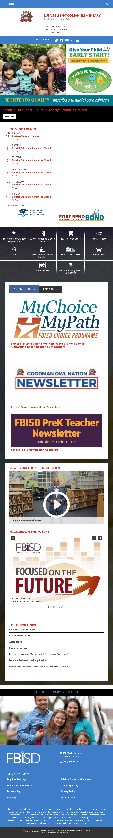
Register (9, 116)
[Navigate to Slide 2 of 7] (100, 538)
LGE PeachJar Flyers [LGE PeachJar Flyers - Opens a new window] (19, 635)
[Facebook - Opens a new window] (61, 40)
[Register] (56, 75)
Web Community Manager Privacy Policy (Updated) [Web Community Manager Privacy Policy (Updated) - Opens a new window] (74, 830)
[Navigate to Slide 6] (62, 607)
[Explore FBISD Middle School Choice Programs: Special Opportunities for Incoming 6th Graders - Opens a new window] (47, 345)
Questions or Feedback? (48, 830)
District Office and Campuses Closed (31, 148)
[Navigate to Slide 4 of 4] (103, 48)
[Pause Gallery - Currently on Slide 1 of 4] (107, 48)
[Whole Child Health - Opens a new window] (71, 251)
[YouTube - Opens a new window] (67, 40)
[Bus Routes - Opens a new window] (99, 251)
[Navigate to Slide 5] (59, 607)
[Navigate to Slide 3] (54, 607)
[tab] (24, 289)
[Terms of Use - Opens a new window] (83, 797)
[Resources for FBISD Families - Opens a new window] (42, 252)
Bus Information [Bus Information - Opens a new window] (18, 647)
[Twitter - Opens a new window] (56, 40)
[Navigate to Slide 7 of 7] (94, 538)
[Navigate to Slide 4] (56, 607)
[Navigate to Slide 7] (64, 607)
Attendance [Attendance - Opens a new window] (15, 641)
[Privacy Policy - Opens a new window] (83, 791)
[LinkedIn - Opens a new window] (77, 40)
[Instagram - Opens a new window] (72, 40)
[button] (8, 4)
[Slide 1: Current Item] (48, 607)
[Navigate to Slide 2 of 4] (110, 48)
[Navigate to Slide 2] (51, 607)
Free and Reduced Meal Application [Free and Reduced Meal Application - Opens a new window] (28, 660)
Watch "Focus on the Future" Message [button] (27, 601)
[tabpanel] (56, 374)
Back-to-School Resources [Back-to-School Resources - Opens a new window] (23, 629)
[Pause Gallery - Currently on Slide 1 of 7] (13, 538)
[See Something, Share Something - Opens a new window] (71, 268)
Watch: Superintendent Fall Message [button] (27, 520)
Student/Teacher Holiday (25, 135)
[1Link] (14, 251)
